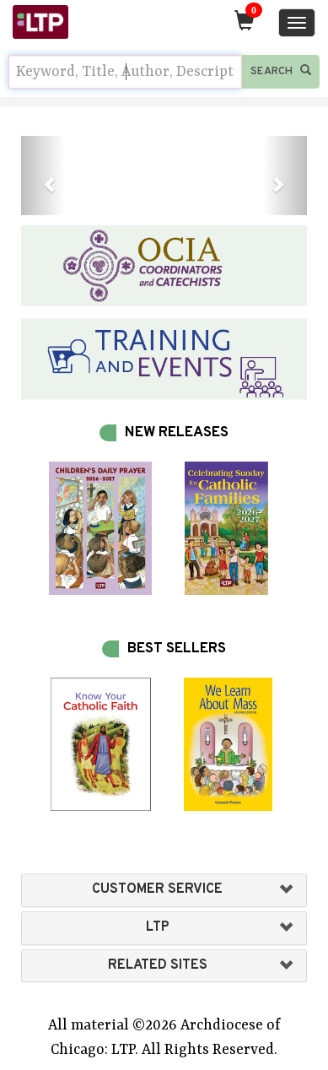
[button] (42, 175)
